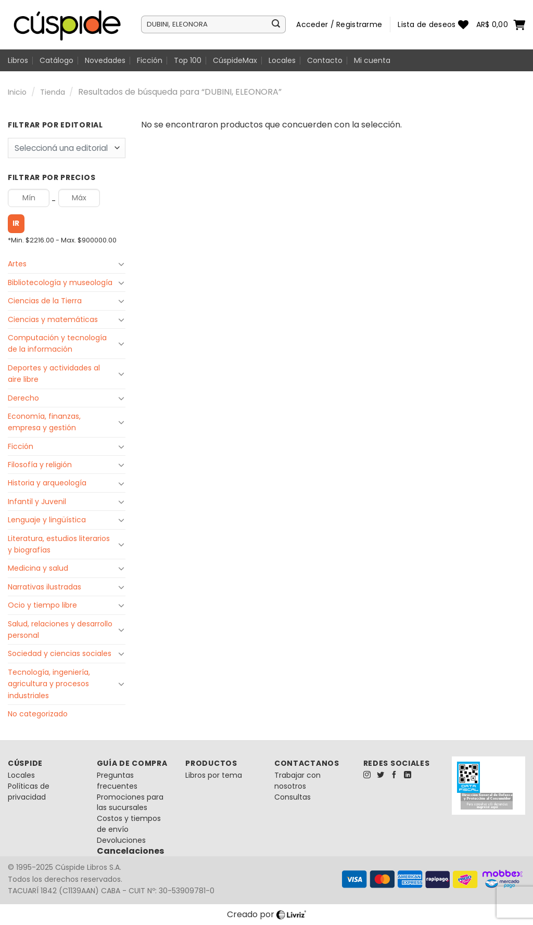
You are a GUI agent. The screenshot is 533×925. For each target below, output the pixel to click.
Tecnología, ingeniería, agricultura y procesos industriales (49, 684)
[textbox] (64, 148)
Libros (18, 60)
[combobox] (66, 148)
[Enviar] (276, 24)
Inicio (17, 92)
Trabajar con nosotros (297, 780)
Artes (17, 264)
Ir (16, 223)
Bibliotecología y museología (60, 282)
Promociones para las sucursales (130, 802)
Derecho (23, 398)
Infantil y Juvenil (37, 501)
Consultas (292, 797)
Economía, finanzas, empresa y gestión (44, 422)
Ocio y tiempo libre (42, 605)
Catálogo (56, 60)
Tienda (52, 92)
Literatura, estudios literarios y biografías (59, 544)
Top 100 (187, 60)
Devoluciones (121, 840)
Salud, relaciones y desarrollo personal (60, 629)
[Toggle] (121, 264)
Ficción (149, 60)
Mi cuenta (372, 60)
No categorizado (38, 714)
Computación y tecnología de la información (57, 343)
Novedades (105, 60)
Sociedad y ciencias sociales (59, 653)
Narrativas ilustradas (44, 587)
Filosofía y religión (40, 464)
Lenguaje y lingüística (47, 520)
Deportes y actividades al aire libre (54, 373)
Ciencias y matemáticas (53, 319)
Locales (282, 60)
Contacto (324, 60)
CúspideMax (235, 60)
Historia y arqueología (47, 483)
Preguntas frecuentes (117, 780)
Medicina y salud (38, 568)
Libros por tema (213, 775)
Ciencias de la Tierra (45, 301)
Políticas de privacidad (28, 791)
